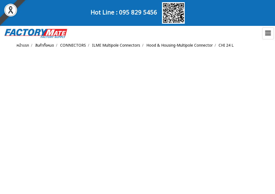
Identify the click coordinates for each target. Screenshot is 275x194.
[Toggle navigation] (268, 33)
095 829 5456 (138, 12)
